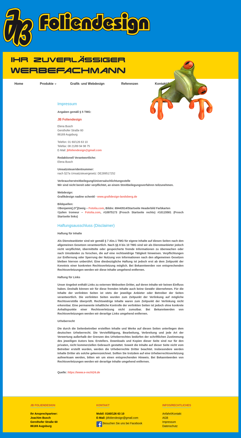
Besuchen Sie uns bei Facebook (119, 423)
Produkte (46, 83)
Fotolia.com (96, 208)
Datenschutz (170, 426)
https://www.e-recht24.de (84, 372)
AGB (165, 417)
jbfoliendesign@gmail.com (84, 150)
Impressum (169, 421)
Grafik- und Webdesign (87, 83)
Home (19, 83)
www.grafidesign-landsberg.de (117, 196)
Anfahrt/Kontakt (171, 413)
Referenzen (129, 83)
